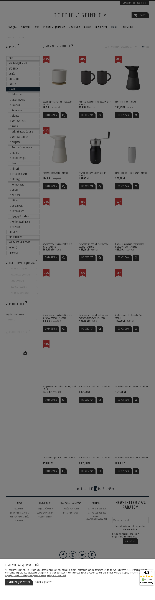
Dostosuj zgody (43, 582)
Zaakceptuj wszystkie (18, 582)
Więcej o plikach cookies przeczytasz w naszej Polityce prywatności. (35, 575)
